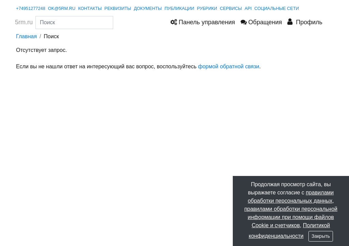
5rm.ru (24, 22)
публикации (179, 8)
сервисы (231, 8)
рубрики (207, 8)
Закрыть (321, 236)
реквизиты (117, 8)
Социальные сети (276, 8)
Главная (26, 36)
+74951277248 (30, 8)
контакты (90, 8)
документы (148, 8)
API (248, 8)
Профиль (304, 22)
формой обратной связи (228, 66)
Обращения (261, 22)
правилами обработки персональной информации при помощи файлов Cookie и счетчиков (290, 217)
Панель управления (202, 22)
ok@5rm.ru (62, 8)
